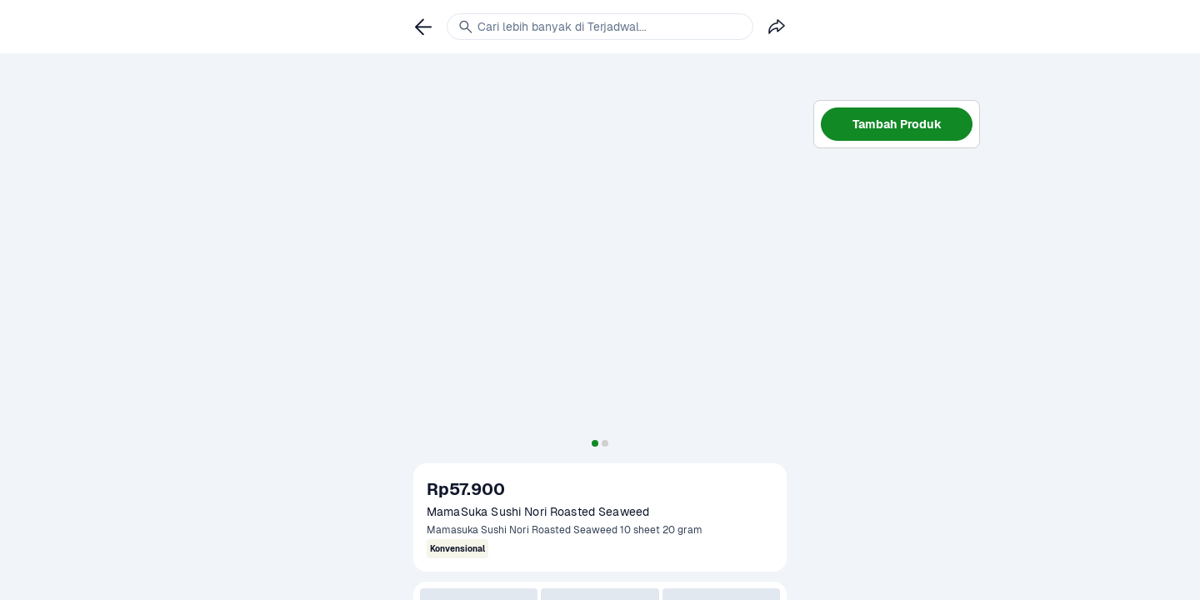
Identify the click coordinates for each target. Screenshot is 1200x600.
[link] (423, 27)
